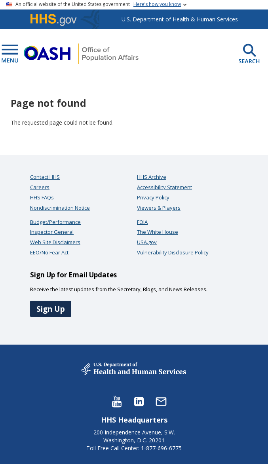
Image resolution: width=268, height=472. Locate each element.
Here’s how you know (157, 4)
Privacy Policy (153, 197)
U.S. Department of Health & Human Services (180, 19)
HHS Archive (151, 176)
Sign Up (50, 308)
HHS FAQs (42, 197)
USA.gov (147, 242)
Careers (39, 187)
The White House (157, 231)
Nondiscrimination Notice (60, 207)
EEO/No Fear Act (49, 252)
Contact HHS (45, 176)
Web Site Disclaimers (55, 242)
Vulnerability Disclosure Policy (173, 252)
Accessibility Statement (164, 187)
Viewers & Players (159, 207)
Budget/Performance (55, 222)
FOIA (142, 222)
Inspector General (52, 231)
